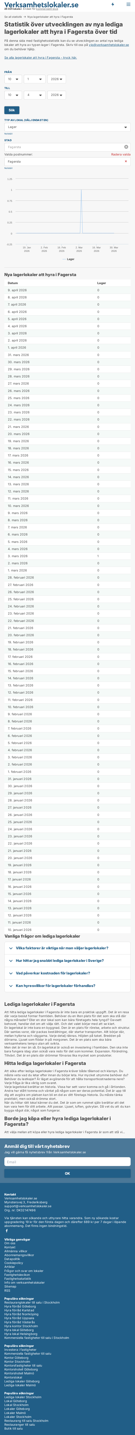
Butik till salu (13, 1428)
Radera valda (121, 154)
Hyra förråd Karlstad (19, 1310)
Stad (8, 140)
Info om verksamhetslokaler (24, 1282)
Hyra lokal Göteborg (19, 1330)
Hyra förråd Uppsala (19, 1318)
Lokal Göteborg (15, 1401)
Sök (12, 110)
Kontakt (9, 1247)
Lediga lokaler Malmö (20, 1385)
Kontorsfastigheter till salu (23, 1365)
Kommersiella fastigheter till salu (27, 1353)
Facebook (6, 1230)
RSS (7, 1290)
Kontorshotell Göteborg (21, 1369)
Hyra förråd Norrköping (21, 1314)
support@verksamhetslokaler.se (27, 1206)
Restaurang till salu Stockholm (26, 1420)
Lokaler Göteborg (17, 1409)
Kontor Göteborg (16, 1357)
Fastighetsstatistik (17, 1278)
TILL (7, 88)
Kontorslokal (13, 1377)
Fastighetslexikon (17, 1274)
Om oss (9, 1243)
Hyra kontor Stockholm (21, 1326)
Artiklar (9, 1266)
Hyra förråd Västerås (19, 1322)
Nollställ (8, 134)
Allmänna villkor (15, 1251)
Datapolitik (12, 1259)
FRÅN (8, 72)
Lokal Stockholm (16, 1405)
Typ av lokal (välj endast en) (26, 120)
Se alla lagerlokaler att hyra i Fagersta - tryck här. (40, 57)
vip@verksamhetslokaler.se (109, 45)
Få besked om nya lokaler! (112, 4)
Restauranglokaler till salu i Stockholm (32, 1302)
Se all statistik (13, 16)
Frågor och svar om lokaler (23, 1271)
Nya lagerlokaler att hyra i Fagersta (50, 17)
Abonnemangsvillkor (19, 1255)
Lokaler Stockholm (17, 1417)
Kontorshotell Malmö (19, 1373)
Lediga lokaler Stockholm (22, 1397)
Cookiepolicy (13, 1263)
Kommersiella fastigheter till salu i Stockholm (36, 1338)
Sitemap (10, 1286)
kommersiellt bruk (47, 8)
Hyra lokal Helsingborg (20, 1334)
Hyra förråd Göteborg (20, 1306)
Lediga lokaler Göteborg (22, 1381)
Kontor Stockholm (17, 1361)
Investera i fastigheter (20, 1349)
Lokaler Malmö (15, 1413)
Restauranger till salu (19, 1424)
